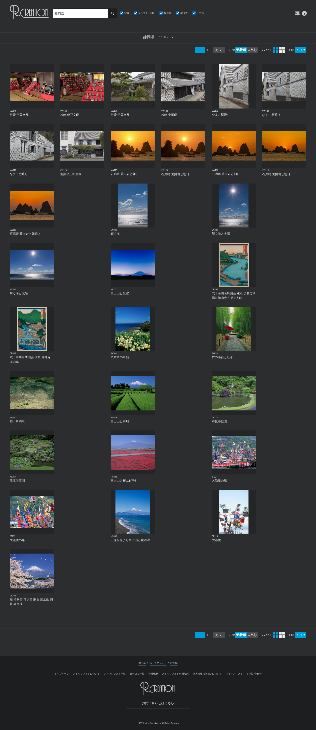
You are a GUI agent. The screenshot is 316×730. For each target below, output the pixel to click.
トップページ (61, 673)
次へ (218, 50)
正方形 (200, 13)
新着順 (241, 50)
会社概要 (153, 673)
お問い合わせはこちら (158, 703)
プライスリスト (234, 673)
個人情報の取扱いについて (207, 673)
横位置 (167, 13)
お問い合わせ (254, 673)
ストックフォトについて (86, 673)
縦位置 (184, 13)
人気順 (252, 50)
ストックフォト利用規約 (175, 673)
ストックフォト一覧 (115, 673)
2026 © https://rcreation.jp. (149, 723)
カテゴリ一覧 (137, 673)
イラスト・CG (146, 13)
